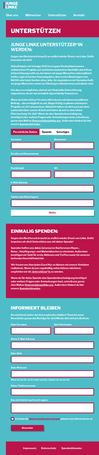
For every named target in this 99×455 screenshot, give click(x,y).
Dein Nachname (63, 324)
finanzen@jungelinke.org (46, 120)
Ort (56, 168)
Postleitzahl (18, 168)
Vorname (17, 139)
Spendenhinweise (30, 124)
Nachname (61, 139)
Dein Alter (17, 353)
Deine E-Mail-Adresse (23, 339)
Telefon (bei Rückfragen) (24, 197)
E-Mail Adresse (20, 182)
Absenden (27, 427)
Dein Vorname (19, 324)
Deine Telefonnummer (23, 385)
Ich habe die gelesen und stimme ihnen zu (54, 418)
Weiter (52, 212)
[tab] (25, 132)
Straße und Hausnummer (25, 153)
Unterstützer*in (41, 271)
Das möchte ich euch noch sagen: (29, 400)
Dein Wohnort (19, 367)
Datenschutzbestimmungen (45, 418)
